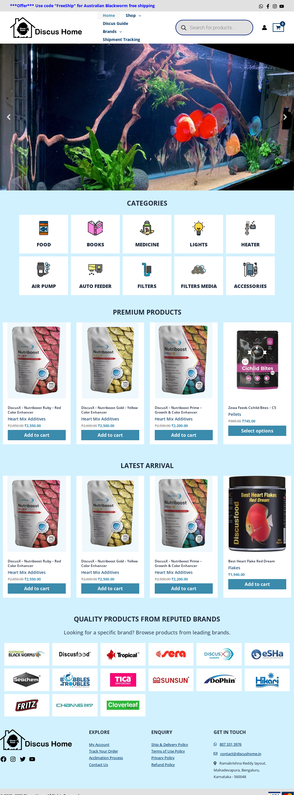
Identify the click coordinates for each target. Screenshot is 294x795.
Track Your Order (103, 743)
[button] (8, 109)
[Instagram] (274, 6)
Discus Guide (114, 23)
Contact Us (98, 756)
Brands (145, 24)
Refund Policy (163, 756)
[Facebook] (268, 6)
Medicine (147, 236)
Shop (130, 15)
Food (44, 236)
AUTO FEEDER (95, 278)
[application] (135, 15)
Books (95, 236)
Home (108, 15)
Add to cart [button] (36, 427)
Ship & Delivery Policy (169, 736)
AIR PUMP (44, 278)
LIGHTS (199, 236)
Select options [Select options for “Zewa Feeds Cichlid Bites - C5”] (257, 423)
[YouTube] (281, 6)
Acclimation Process (106, 750)
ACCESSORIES (250, 278)
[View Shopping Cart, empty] (278, 23)
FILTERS (147, 278)
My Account (99, 736)
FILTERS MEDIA (199, 278)
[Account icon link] (264, 23)
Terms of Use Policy (168, 743)
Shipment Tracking (120, 31)
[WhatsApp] (261, 6)
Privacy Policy (163, 750)
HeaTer (250, 236)
